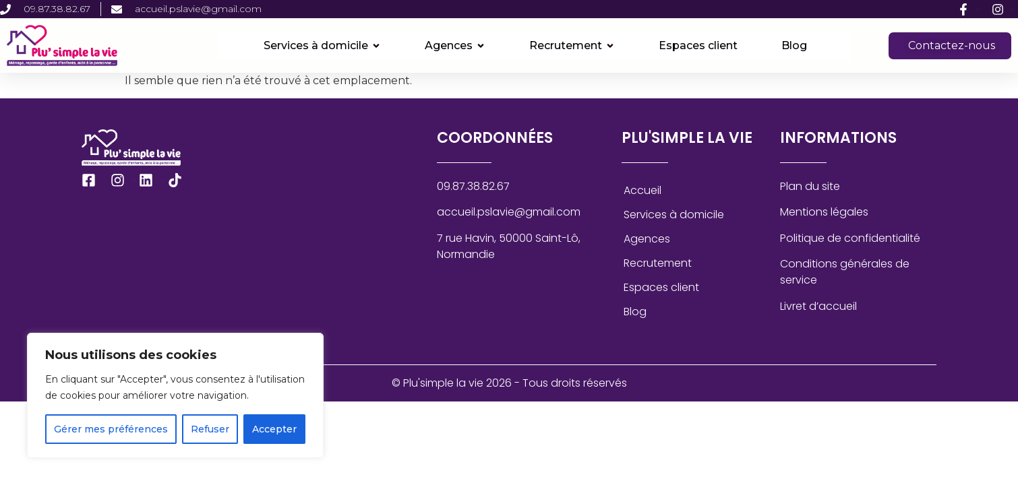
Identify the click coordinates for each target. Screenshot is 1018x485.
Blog (635, 311)
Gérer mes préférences (111, 429)
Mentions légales (824, 212)
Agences (647, 239)
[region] (175, 395)
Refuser (210, 429)
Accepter (274, 429)
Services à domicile (674, 214)
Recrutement (658, 263)
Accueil (642, 190)
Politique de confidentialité (850, 238)
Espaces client (661, 287)
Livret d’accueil (818, 306)
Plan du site (810, 186)
